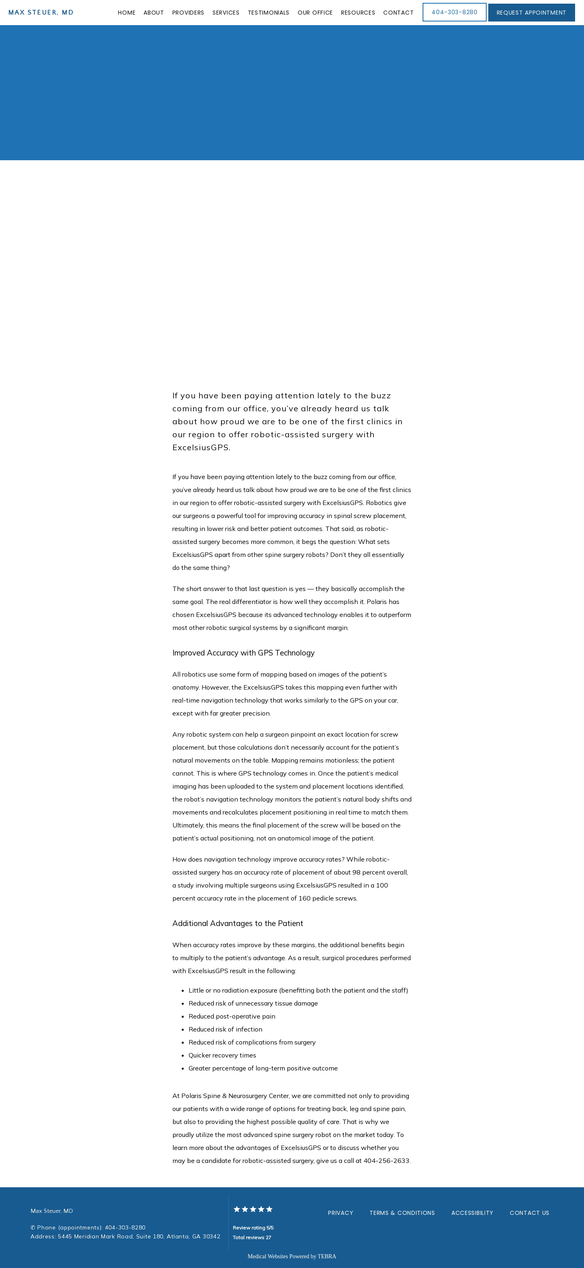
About (154, 13)
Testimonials (269, 13)
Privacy (340, 1213)
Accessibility (472, 1213)
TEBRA (327, 1256)
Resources (358, 13)
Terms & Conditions (402, 1213)
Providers (188, 13)
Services (226, 13)
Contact (398, 13)
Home (126, 13)
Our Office (315, 13)
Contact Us (530, 1213)
